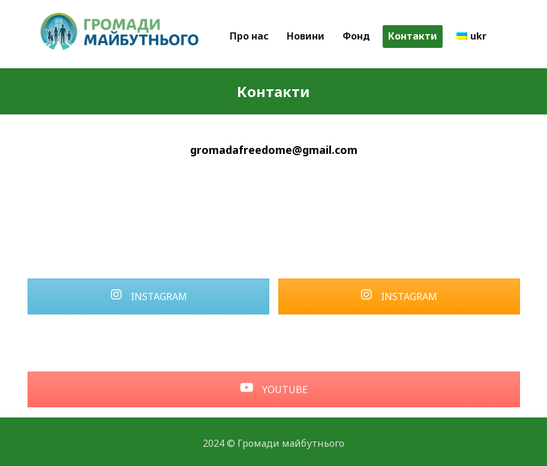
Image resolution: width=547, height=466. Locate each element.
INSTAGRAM (148, 296)
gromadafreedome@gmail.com (273, 150)
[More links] (507, 36)
